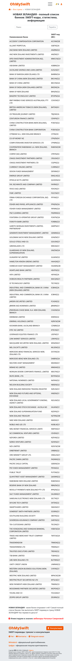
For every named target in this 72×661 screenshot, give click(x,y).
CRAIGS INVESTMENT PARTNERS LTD (24, 163)
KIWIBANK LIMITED (17, 317)
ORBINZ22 (55, 450)
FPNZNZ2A (55, 204)
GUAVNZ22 (55, 257)
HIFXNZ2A (55, 274)
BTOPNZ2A (55, 96)
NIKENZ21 (55, 420)
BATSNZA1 (55, 107)
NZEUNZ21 (55, 389)
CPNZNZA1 (55, 138)
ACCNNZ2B (55, 41)
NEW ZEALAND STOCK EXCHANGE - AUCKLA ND (28, 407)
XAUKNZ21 (55, 407)
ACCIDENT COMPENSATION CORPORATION (27, 41)
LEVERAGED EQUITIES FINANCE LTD (24, 334)
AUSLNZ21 (55, 70)
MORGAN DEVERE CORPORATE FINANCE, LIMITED (29, 372)
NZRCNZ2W (55, 321)
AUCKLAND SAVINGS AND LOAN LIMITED (26, 70)
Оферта (31, 650)
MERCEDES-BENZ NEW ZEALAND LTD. (24, 358)
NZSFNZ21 (55, 411)
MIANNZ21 (55, 363)
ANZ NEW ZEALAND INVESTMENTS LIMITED (27, 54)
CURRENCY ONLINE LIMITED (21, 167)
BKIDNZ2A (55, 87)
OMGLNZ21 (55, 455)
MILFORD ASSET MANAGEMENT (22, 363)
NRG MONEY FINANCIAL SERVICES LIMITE (26, 429)
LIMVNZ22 (55, 339)
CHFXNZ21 (55, 569)
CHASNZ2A (55, 310)
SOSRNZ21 (55, 511)
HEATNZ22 (55, 270)
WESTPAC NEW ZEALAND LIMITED (23, 575)
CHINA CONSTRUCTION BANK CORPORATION (28, 130)
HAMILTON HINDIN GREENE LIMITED (24, 261)
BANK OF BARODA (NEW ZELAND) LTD (25, 74)
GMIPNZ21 (55, 226)
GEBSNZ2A (55, 463)
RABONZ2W (55, 147)
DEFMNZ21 (55, 171)
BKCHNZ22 (55, 78)
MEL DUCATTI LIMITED (18, 347)
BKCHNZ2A (55, 83)
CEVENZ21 (55, 433)
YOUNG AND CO (16, 593)
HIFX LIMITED (15, 274)
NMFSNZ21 (55, 429)
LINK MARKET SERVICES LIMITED (22, 339)
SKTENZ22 (55, 503)
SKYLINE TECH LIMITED (19, 503)
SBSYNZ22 (55, 516)
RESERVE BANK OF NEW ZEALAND (23, 485)
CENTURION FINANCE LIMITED (22, 118)
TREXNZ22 (55, 551)
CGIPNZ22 (55, 163)
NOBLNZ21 (55, 424)
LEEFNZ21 (55, 334)
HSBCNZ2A (55, 529)
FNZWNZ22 (55, 213)
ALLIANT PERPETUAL (18, 46)
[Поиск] (31, 27)
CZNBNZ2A (55, 326)
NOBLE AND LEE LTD (18, 424)
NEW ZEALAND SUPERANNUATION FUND (26, 411)
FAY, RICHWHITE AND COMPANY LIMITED (26, 184)
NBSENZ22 (55, 385)
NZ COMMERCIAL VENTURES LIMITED (24, 433)
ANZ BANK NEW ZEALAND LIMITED (23, 50)
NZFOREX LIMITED (17, 437)
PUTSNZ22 (55, 472)
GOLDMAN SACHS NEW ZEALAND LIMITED (26, 237)
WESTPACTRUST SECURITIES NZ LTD (24, 580)
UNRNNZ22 (55, 564)
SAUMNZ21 (55, 494)
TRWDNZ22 (55, 542)
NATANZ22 (55, 380)
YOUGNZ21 (55, 593)
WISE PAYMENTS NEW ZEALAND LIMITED (26, 584)
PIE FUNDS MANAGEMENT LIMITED (24, 468)
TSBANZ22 (55, 555)
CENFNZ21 (55, 118)
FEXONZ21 (55, 189)
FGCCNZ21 (55, 193)
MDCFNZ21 (55, 372)
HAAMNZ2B (55, 266)
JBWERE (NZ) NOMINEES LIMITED (23, 306)
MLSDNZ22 (55, 347)
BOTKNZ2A (55, 376)
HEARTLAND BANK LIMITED (20, 270)
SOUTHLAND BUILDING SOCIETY (23, 516)
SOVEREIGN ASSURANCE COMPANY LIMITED (27, 520)
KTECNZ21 (55, 330)
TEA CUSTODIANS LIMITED (20, 524)
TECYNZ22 (55, 283)
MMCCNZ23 (56, 59)
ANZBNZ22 (55, 50)
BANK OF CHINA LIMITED (20, 83)
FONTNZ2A (55, 217)
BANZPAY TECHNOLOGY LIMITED (23, 96)
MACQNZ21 (55, 279)
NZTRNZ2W (55, 416)
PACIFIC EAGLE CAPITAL (19, 463)
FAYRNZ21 (55, 184)
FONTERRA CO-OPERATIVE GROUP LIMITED (27, 217)
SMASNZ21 (55, 507)
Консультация (55, 628)
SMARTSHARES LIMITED (19, 507)
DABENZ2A (55, 358)
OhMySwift (20, 4)
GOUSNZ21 (55, 241)
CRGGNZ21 (55, 158)
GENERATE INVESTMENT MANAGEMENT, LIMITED (29, 233)
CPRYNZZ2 (55, 154)
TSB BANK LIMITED (17, 555)
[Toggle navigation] (50, 4)
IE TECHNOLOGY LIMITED (20, 283)
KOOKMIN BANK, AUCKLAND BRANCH (25, 326)
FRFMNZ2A (55, 209)
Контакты (21, 636)
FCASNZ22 (55, 301)
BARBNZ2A (55, 74)
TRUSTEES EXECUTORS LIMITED (22, 551)
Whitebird (13, 642)
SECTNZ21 (55, 498)
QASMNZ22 (55, 477)
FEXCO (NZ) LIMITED (18, 189)
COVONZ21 (55, 100)
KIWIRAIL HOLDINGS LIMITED (21, 321)
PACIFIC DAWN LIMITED (19, 459)
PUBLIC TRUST (15, 472)
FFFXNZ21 (55, 197)
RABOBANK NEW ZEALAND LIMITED (24, 481)
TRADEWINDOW (16, 542)
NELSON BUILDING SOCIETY (21, 385)
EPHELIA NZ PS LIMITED (19, 180)
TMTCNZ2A (55, 536)
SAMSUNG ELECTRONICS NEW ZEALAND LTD (27, 498)
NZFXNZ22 (55, 437)
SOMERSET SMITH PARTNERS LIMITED (25, 511)
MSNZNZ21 (55, 343)
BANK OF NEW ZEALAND (19, 92)
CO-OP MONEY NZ (17, 138)
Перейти (52, 27)
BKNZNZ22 (55, 92)
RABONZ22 (55, 481)
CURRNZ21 (55, 167)
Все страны (17, 9)
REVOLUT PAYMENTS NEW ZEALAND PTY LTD (27, 490)
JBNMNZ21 (55, 306)
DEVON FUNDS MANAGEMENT (22, 171)
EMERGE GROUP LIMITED (20, 176)
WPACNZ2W (56, 575)
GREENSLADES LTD (17, 246)
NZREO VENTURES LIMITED (20, 442)
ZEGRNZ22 (55, 597)
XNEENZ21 (55, 393)
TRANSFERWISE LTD (17, 547)
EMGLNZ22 (55, 176)
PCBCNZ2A (55, 130)
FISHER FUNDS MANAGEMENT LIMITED (25, 209)
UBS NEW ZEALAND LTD (19, 560)
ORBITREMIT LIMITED (18, 450)
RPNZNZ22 (55, 490)
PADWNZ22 (55, 459)
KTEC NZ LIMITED (16, 330)
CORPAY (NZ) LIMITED (18, 154)
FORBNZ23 (55, 222)
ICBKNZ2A (55, 287)
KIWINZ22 (55, 317)
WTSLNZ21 (55, 580)
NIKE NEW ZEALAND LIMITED (21, 420)
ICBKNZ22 (55, 294)
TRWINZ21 (55, 547)
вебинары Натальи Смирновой (49, 618)
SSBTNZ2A (55, 46)
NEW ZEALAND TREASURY (20, 416)
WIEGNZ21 (55, 246)
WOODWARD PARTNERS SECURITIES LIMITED (27, 588)
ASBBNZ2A (55, 65)
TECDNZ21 (55, 524)
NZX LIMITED (15, 446)
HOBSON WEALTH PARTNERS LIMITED (25, 279)
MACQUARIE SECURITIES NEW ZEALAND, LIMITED (29, 343)
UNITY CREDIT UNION (18, 564)
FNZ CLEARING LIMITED (19, 213)
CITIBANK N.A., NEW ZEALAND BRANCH (25, 134)
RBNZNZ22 (55, 485)
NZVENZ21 (55, 442)
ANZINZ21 (55, 54)
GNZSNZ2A (55, 250)
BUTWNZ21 (55, 560)
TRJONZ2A (55, 114)
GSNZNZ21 (55, 237)
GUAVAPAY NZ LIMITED (19, 257)
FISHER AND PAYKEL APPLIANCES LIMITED (26, 204)
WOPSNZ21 (55, 588)
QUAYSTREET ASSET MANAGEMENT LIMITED (27, 477)
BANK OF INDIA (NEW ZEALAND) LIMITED (26, 87)
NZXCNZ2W (55, 446)
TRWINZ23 (55, 584)
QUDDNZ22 (55, 180)
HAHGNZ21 (55, 261)
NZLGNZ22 (55, 400)
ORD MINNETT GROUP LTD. (20, 455)
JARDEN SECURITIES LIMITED (21, 301)
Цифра (11, 645)
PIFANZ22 (55, 468)
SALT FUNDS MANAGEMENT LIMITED (24, 494)
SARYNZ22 (55, 520)
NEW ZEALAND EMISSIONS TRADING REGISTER (28, 389)
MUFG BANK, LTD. (17, 376)
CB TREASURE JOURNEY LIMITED (22, 114)
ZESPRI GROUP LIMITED (19, 597)
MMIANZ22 (55, 367)
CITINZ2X (55, 134)
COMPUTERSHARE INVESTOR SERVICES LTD (27, 143)
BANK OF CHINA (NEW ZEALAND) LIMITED (26, 78)
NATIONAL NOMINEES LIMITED (22, 380)
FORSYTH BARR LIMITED (19, 222)
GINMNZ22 (55, 233)
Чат (11, 636)
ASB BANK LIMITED (17, 65)
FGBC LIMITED (15, 193)
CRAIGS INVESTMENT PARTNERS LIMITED (26, 158)
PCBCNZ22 (55, 123)
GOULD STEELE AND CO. (19, 241)
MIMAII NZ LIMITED (17, 367)
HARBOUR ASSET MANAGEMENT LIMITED (26, 266)
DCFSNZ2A (55, 352)
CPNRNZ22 (55, 143)
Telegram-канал (36, 636)
